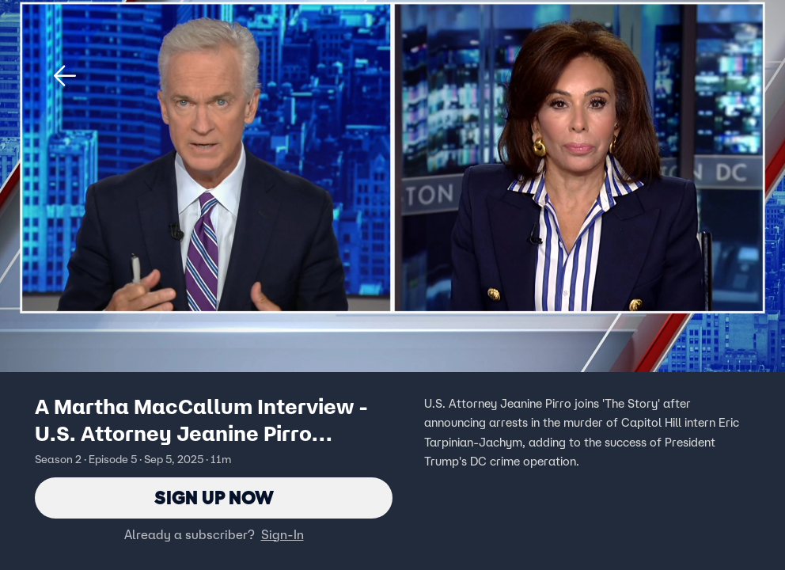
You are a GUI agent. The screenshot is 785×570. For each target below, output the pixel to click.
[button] (65, 76)
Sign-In (282, 534)
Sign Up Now (214, 497)
